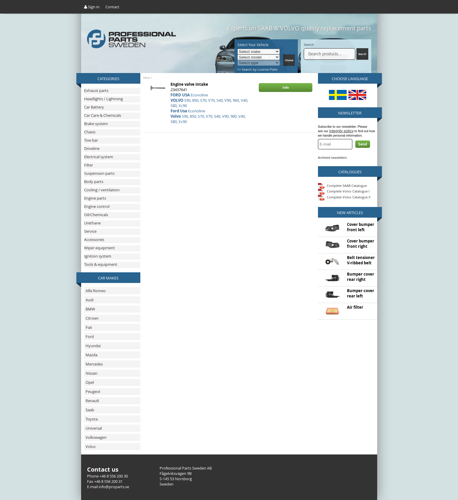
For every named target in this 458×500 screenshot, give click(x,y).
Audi (90, 299)
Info (285, 87)
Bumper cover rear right (360, 276)
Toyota (92, 419)
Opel (90, 382)
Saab (90, 409)
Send (362, 144)
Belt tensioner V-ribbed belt (361, 260)
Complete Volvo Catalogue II (344, 197)
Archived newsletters (332, 157)
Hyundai (93, 345)
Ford (90, 336)
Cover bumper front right (360, 243)
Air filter (355, 307)
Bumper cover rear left (360, 293)
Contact (112, 6)
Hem (146, 78)
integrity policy (341, 131)
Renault (92, 400)
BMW (90, 309)
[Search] (330, 54)
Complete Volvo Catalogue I (343, 191)
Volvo (91, 446)
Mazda (91, 354)
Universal (94, 428)
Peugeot (93, 391)
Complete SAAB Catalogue (347, 185)
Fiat (89, 327)
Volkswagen (96, 437)
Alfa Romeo (96, 290)
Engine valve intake (189, 84)
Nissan (91, 373)
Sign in (91, 6)
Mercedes (94, 364)
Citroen (92, 318)
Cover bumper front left (360, 227)
